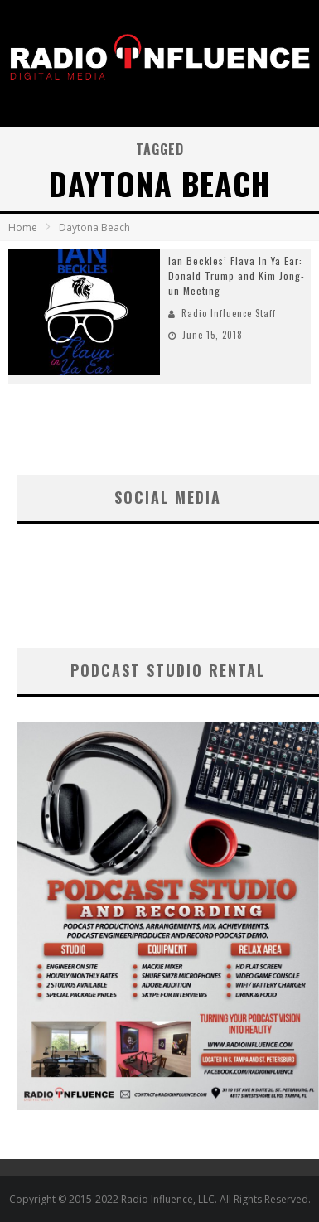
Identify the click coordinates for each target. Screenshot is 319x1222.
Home (22, 227)
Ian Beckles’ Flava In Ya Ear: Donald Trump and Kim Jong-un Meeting (236, 275)
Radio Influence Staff (228, 313)
